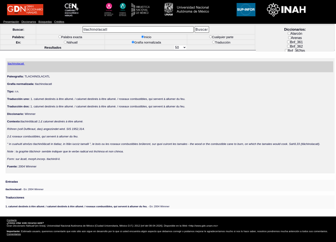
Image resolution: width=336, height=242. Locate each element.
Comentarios (14, 234)
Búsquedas (45, 21)
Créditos (59, 21)
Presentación (11, 21)
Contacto (11, 220)
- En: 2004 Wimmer (25, 189)
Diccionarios (28, 21)
